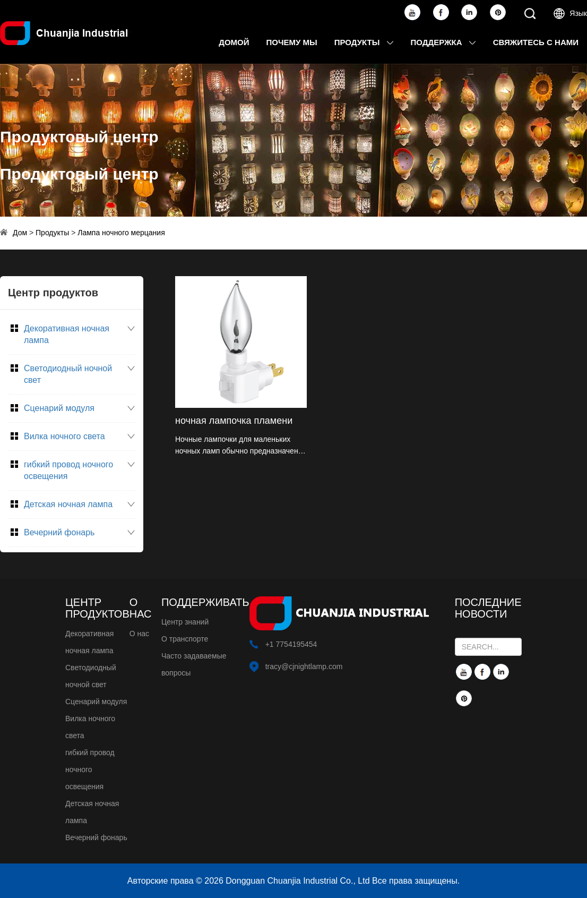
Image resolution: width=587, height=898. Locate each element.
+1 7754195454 (291, 644)
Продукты (364, 42)
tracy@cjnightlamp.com (304, 666)
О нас (139, 633)
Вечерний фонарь (59, 532)
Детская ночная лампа (68, 504)
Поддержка (443, 42)
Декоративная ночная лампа (66, 334)
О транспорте (184, 639)
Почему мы (291, 42)
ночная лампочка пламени (233, 420)
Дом (20, 232)
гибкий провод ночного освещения (68, 470)
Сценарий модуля (59, 408)
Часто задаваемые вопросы (194, 664)
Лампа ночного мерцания (121, 232)
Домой (234, 42)
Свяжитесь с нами (536, 42)
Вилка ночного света (64, 436)
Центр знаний (185, 622)
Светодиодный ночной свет (68, 374)
